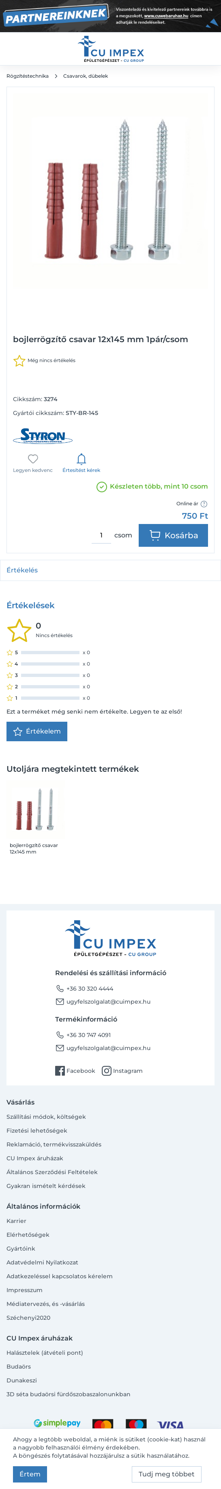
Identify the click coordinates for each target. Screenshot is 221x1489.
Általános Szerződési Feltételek (52, 1172)
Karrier (16, 1221)
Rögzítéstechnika (27, 76)
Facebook (75, 1071)
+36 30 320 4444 (84, 988)
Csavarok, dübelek (85, 76)
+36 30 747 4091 (83, 1035)
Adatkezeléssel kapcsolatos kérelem (59, 1276)
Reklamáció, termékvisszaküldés (53, 1144)
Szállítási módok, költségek (46, 1116)
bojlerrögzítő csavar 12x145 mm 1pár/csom (34, 848)
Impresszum (24, 1290)
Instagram (122, 1071)
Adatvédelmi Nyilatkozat (42, 1262)
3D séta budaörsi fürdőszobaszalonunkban (68, 1394)
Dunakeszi (21, 1380)
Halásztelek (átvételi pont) (44, 1352)
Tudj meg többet (167, 1474)
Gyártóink (20, 1248)
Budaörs (18, 1366)
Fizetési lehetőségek (36, 1130)
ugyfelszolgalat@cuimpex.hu (102, 1001)
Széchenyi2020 (28, 1317)
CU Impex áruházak (34, 1158)
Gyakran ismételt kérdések (46, 1186)
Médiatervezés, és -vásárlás (45, 1304)
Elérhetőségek (27, 1234)
